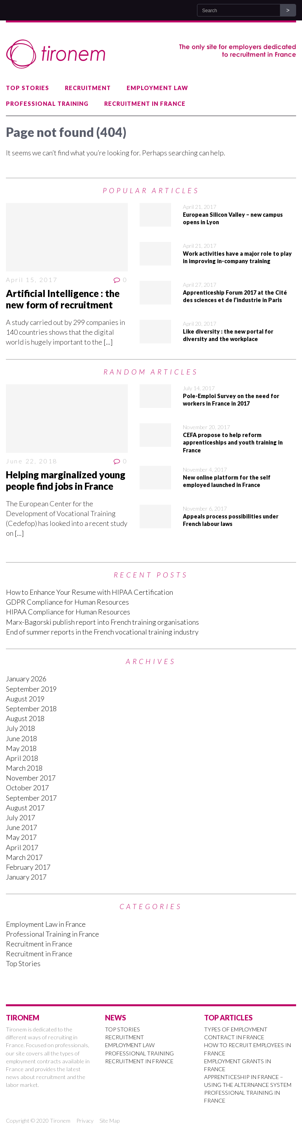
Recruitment (88, 88)
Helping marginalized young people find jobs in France (65, 480)
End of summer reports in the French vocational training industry (102, 631)
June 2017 (21, 827)
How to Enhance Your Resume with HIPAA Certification (89, 592)
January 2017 (26, 877)
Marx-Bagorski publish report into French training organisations (102, 622)
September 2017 (31, 797)
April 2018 (22, 758)
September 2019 (31, 688)
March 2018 (24, 768)
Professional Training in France (52, 934)
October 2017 (27, 787)
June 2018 (21, 738)
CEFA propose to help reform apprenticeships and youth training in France (233, 443)
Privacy (85, 1120)
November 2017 (30, 777)
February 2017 (28, 867)
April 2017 (22, 847)
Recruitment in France (145, 103)
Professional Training (47, 103)
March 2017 (24, 857)
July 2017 (20, 817)
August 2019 (25, 698)
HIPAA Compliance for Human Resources (68, 611)
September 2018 (31, 708)
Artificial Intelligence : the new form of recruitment (63, 299)
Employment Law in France (46, 924)
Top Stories (27, 88)
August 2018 (25, 718)
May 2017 (21, 837)
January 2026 (26, 678)
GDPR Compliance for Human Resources (67, 602)
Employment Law (157, 88)
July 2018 (20, 728)
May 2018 (21, 748)
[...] (108, 342)
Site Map (109, 1120)
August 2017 (25, 807)
